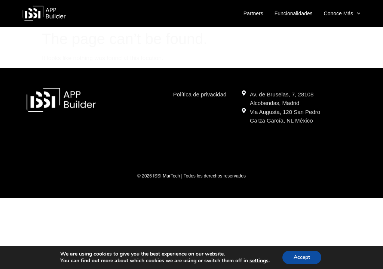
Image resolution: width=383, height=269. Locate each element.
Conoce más (342, 13)
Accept (302, 257)
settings (259, 260)
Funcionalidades (294, 13)
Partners (253, 13)
